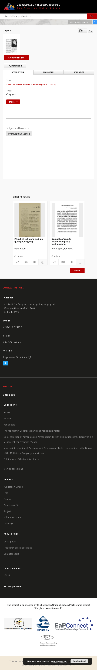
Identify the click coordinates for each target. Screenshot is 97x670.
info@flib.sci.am (12, 342)
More (77, 270)
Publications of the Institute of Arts (21, 459)
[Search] (92, 16)
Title (6, 492)
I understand (79, 661)
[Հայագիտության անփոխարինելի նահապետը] (67, 220)
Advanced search (79, 22)
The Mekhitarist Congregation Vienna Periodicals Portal (32, 430)
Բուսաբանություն (19, 133)
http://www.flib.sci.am (15, 357)
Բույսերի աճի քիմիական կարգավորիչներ (28, 240)
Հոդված (11, 94)
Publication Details (13, 486)
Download (14, 66)
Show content (16, 57)
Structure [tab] (79, 72)
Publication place (12, 517)
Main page (9, 394)
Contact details (11, 553)
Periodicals (9, 424)
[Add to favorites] (90, 31)
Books (7, 412)
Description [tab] (18, 72)
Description (10, 541)
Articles (7, 418)
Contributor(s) (11, 505)
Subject (7, 511)
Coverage (9, 523)
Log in (7, 574)
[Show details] (42, 262)
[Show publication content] (34, 262)
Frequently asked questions (18, 547)
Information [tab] (48, 72)
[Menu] (93, 3)
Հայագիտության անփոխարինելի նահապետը (61, 241)
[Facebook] (5, 363)
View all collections (13, 468)
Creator (8, 499)
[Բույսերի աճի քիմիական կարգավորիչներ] (30, 220)
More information (58, 661)
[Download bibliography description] (25, 262)
